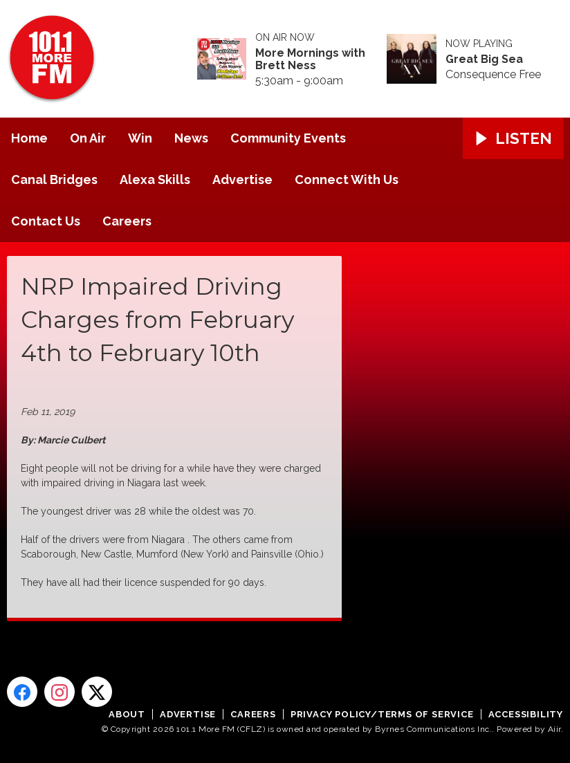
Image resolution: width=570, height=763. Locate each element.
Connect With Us (346, 179)
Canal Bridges (54, 179)
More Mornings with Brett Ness (310, 59)
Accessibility (525, 714)
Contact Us (45, 221)
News (191, 138)
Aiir (554, 729)
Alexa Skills (155, 179)
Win (140, 138)
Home (29, 138)
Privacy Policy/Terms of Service (382, 714)
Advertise (242, 179)
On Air (88, 138)
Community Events (288, 138)
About (127, 714)
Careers (126, 221)
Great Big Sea (484, 59)
